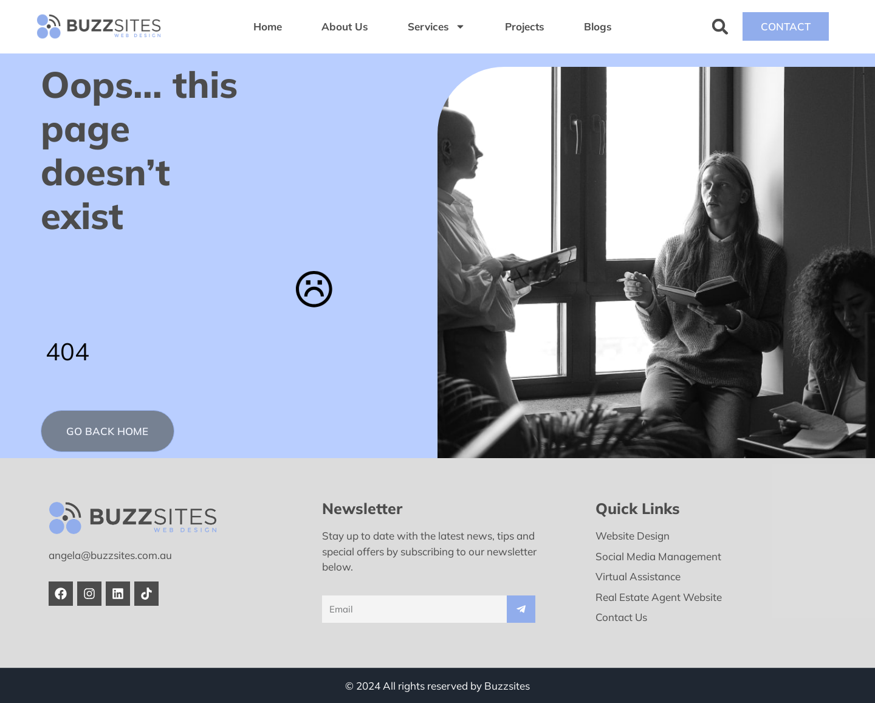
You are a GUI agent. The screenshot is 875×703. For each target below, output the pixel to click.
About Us (344, 26)
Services (436, 26)
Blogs (598, 26)
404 (67, 351)
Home (267, 26)
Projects (524, 26)
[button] (720, 26)
